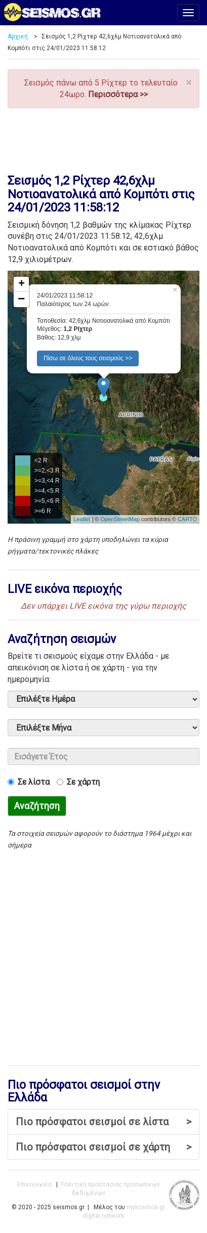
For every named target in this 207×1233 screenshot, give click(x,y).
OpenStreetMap (120, 519)
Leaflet (81, 519)
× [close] (188, 82)
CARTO (187, 519)
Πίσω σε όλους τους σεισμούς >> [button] (88, 358)
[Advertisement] (103, 138)
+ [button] (21, 284)
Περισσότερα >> (118, 94)
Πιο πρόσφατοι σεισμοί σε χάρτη (103, 1147)
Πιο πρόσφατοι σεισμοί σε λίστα (103, 1122)
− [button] (21, 299)
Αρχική (18, 36)
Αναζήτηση (37, 805)
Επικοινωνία (34, 1184)
